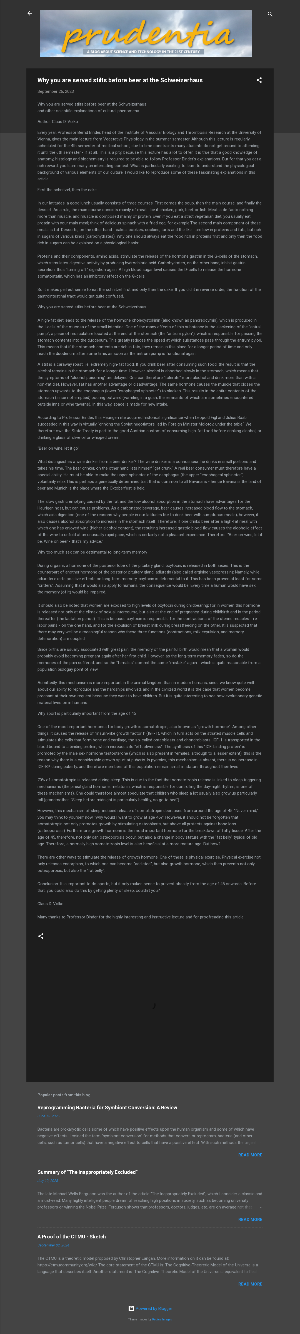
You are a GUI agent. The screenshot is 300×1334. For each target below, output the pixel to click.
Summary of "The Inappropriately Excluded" (88, 1172)
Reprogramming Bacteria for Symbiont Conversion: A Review (107, 1107)
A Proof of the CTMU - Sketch (72, 1237)
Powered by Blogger (150, 1308)
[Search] (270, 15)
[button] (259, 81)
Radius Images (162, 1319)
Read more (250, 1155)
